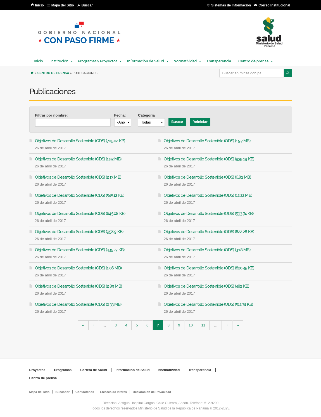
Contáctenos (84, 392)
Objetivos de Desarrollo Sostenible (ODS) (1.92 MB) (78, 159)
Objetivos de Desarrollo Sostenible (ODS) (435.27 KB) (80, 249)
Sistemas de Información (231, 5)
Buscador (62, 392)
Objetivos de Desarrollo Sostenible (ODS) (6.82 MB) (207, 177)
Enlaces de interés (113, 392)
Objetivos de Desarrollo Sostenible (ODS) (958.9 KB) (79, 231)
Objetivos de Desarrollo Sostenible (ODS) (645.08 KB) (80, 213)
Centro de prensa (253, 61)
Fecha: (120, 115)
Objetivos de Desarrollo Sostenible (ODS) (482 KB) (206, 286)
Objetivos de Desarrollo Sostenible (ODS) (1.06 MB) (78, 268)
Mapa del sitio (39, 392)
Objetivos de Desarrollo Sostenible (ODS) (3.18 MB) (207, 249)
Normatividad (185, 61)
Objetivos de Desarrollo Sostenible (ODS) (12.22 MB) (208, 195)
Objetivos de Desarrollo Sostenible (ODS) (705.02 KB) (80, 140)
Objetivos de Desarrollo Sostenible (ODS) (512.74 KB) (208, 304)
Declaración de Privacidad (152, 392)
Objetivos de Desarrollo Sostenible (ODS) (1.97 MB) (207, 140)
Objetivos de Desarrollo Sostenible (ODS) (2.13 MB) (78, 177)
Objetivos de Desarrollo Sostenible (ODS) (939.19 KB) (209, 159)
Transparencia (218, 61)
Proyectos (37, 370)
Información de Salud (145, 61)
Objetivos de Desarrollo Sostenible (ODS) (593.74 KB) (208, 213)
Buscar (87, 5)
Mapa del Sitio (62, 5)
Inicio (39, 5)
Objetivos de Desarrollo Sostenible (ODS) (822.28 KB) (209, 231)
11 (203, 325)
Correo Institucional (274, 5)
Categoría (146, 115)
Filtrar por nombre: (51, 115)
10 (190, 325)
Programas (63, 370)
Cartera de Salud (93, 370)
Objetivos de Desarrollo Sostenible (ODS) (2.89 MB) (78, 286)
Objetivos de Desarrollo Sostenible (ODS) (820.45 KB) (209, 268)
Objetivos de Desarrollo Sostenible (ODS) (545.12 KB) (79, 195)
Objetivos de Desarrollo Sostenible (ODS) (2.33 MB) (78, 304)
